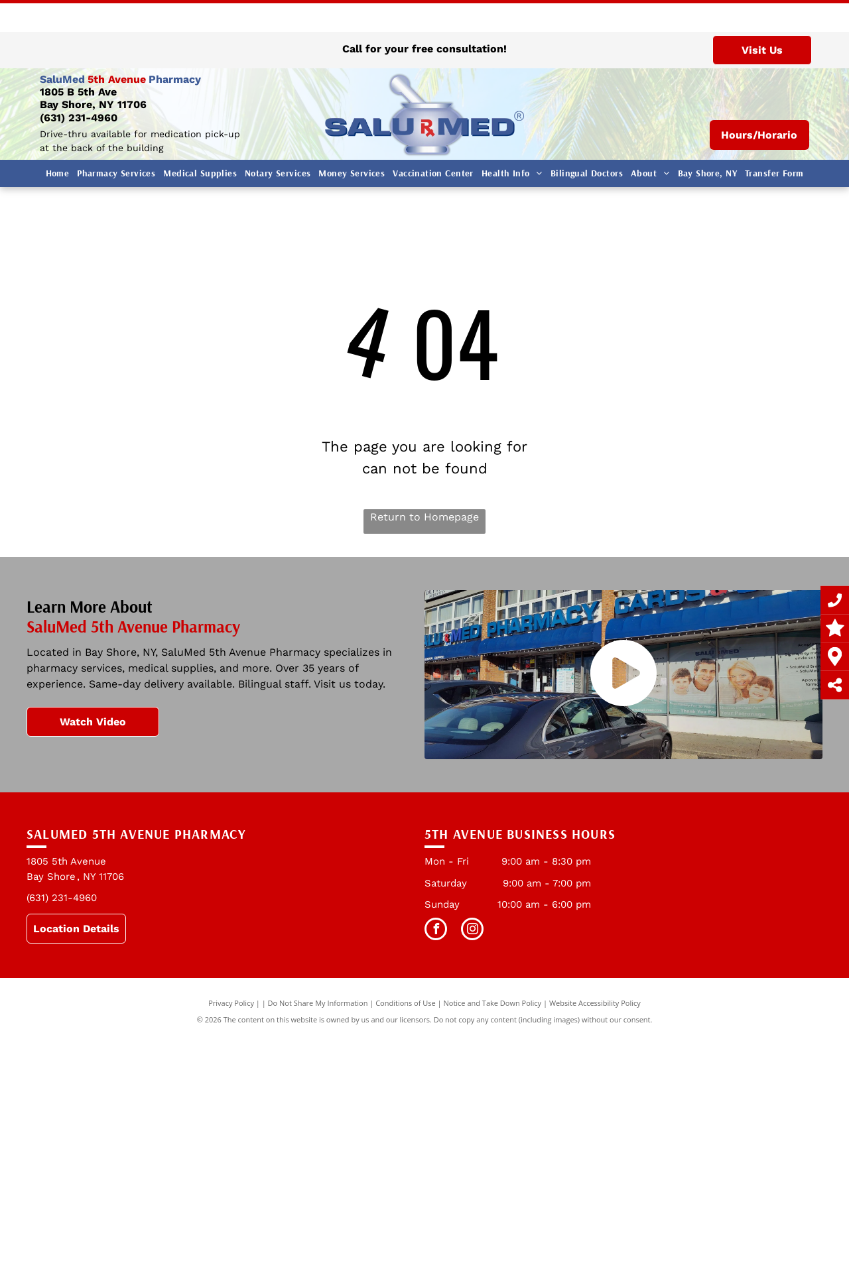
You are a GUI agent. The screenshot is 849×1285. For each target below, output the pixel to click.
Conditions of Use (405, 1003)
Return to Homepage (424, 517)
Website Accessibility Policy (595, 1003)
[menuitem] (58, 173)
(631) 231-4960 (78, 117)
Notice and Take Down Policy (493, 1003)
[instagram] (472, 931)
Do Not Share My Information (318, 1003)
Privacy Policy (231, 1003)
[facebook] (435, 931)
